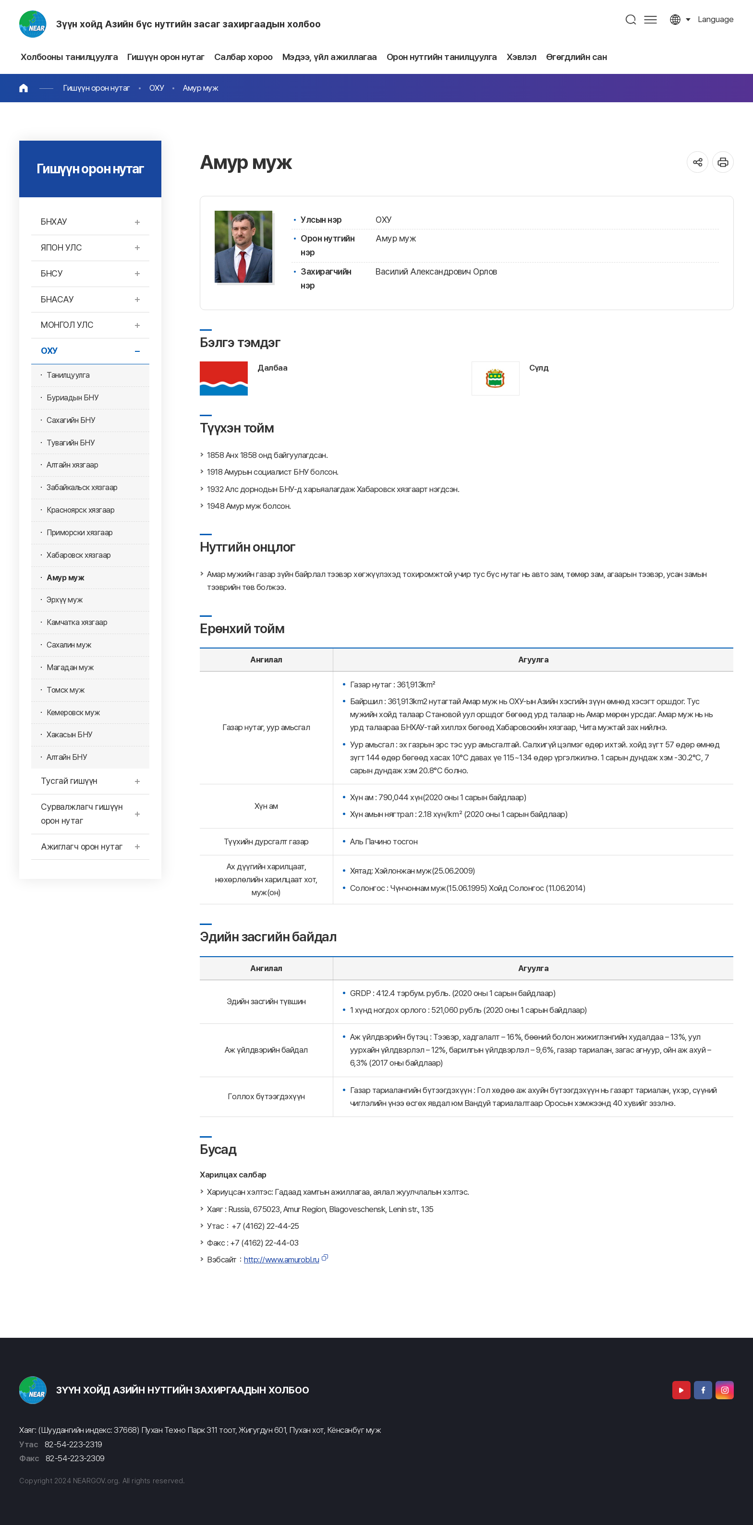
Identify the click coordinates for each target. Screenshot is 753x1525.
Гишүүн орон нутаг (96, 88)
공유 (697, 162)
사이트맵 (650, 19)
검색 (631, 19)
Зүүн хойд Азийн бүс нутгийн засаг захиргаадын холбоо (188, 24)
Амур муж (200, 88)
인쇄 (723, 162)
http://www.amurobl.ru (281, 1259)
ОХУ (156, 88)
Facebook (703, 1390)
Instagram (725, 1390)
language (716, 19)
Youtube (681, 1390)
